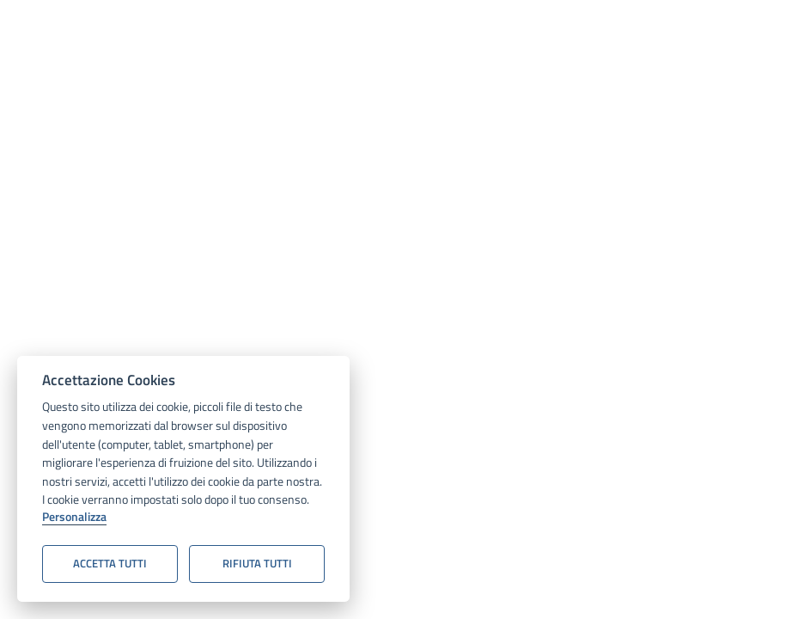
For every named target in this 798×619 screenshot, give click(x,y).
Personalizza (74, 517)
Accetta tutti (110, 563)
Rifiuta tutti (257, 563)
